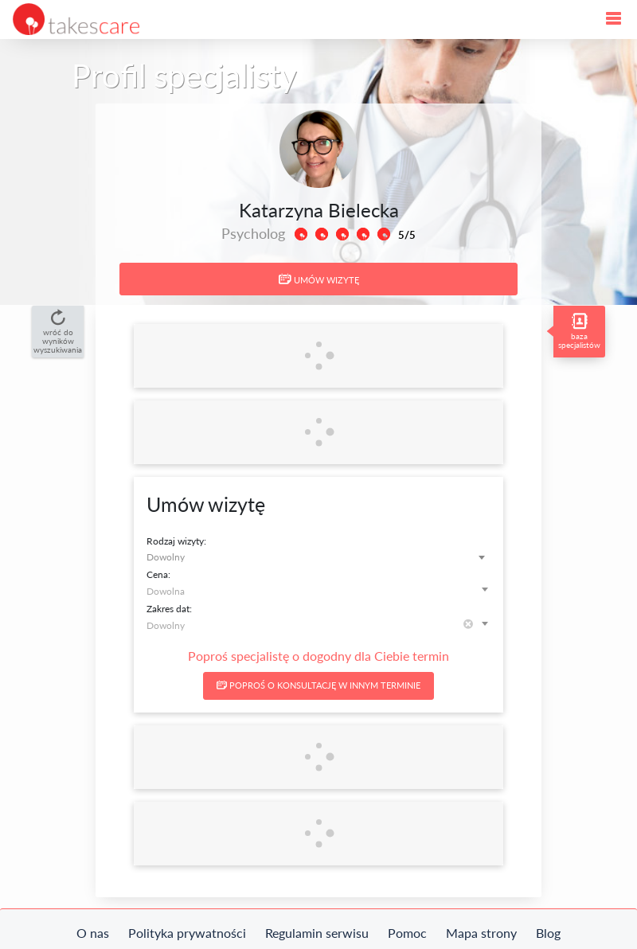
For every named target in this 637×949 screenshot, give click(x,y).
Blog (548, 932)
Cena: (158, 574)
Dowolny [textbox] (166, 557)
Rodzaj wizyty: (176, 541)
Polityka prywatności (187, 932)
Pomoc (407, 932)
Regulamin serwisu (317, 932)
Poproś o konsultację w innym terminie (318, 685)
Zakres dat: (169, 609)
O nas (92, 932)
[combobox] (318, 557)
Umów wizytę (319, 279)
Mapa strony (481, 932)
